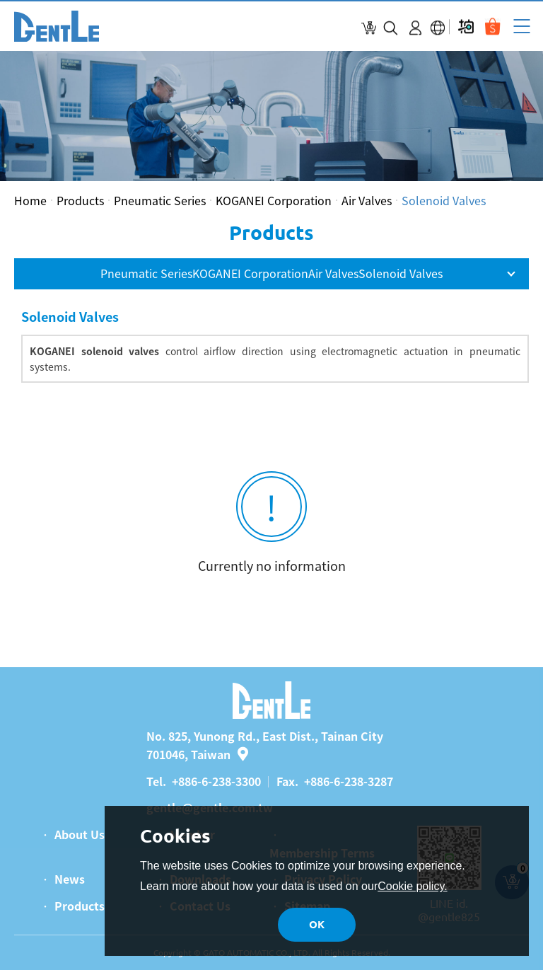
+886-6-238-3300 (216, 781)
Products (80, 200)
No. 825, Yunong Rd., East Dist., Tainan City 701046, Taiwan (264, 745)
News (69, 878)
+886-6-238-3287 (348, 781)
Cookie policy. (412, 886)
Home (30, 200)
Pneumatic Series (160, 200)
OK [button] (317, 924)
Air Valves (366, 200)
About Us (79, 834)
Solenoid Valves (444, 200)
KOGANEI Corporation (274, 200)
